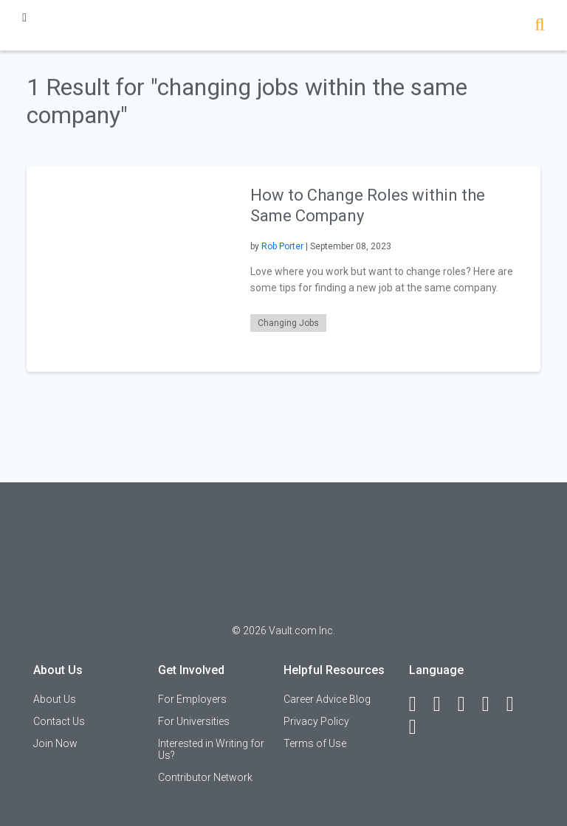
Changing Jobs (288, 323)
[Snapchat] (419, 727)
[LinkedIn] (443, 704)
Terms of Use (315, 743)
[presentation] (129, 268)
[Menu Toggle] (24, 17)
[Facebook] (419, 704)
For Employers (192, 699)
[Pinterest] (516, 704)
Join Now (55, 743)
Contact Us (59, 721)
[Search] (539, 26)
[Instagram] (492, 704)
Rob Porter (282, 246)
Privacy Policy (316, 721)
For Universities (194, 721)
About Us (54, 699)
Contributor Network (205, 777)
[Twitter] (468, 704)
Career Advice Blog (327, 699)
